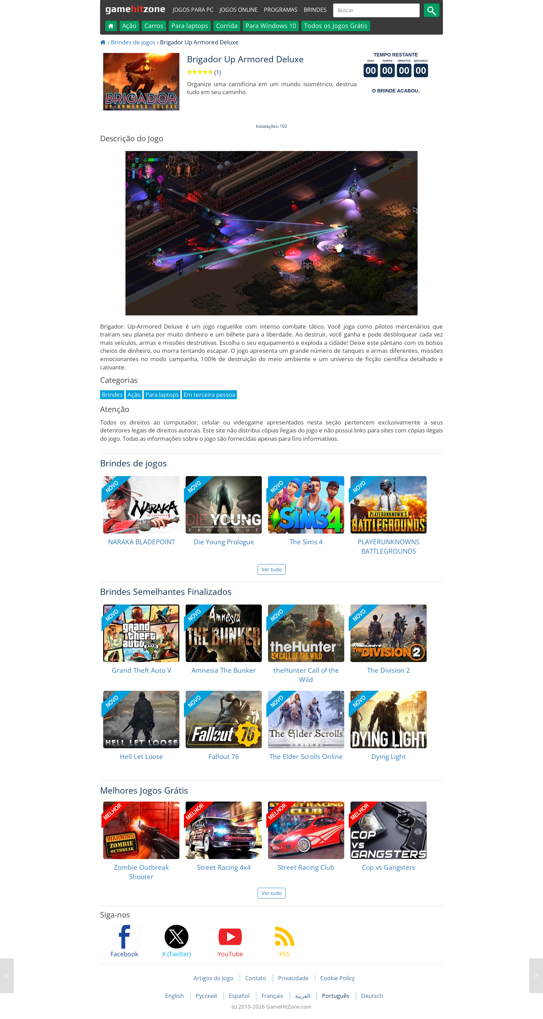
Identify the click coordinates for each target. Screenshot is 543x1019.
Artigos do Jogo (213, 978)
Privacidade (293, 978)
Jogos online (239, 10)
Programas (280, 10)
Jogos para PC (193, 10)
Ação (129, 25)
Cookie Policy (337, 978)
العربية (303, 996)
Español (240, 996)
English (175, 996)
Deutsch (372, 996)
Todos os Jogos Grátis (335, 25)
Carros (153, 25)
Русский (207, 996)
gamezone (135, 8)
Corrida (227, 25)
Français (273, 996)
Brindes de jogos (133, 42)
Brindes (315, 10)
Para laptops (189, 25)
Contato (255, 978)
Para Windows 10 (271, 25)
